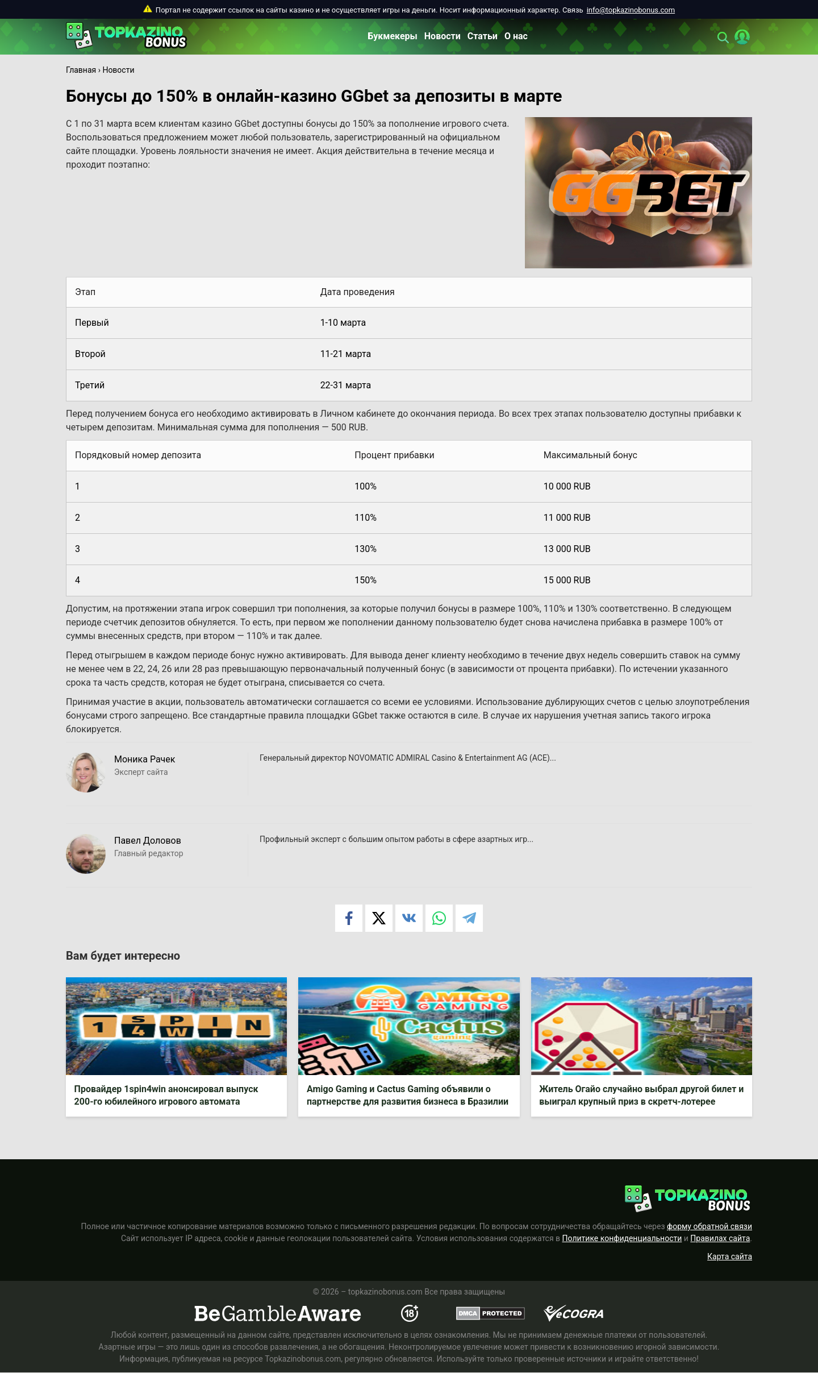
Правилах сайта (720, 1238)
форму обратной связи (709, 1226)
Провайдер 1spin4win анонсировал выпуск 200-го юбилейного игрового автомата (166, 1095)
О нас (516, 36)
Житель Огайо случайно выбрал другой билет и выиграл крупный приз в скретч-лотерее (638, 1095)
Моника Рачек (144, 759)
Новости (442, 36)
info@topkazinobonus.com (631, 10)
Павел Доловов (147, 840)
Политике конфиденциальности (622, 1238)
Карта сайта (729, 1257)
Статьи (483, 36)
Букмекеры (393, 36)
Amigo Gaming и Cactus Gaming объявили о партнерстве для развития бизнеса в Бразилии (407, 1095)
